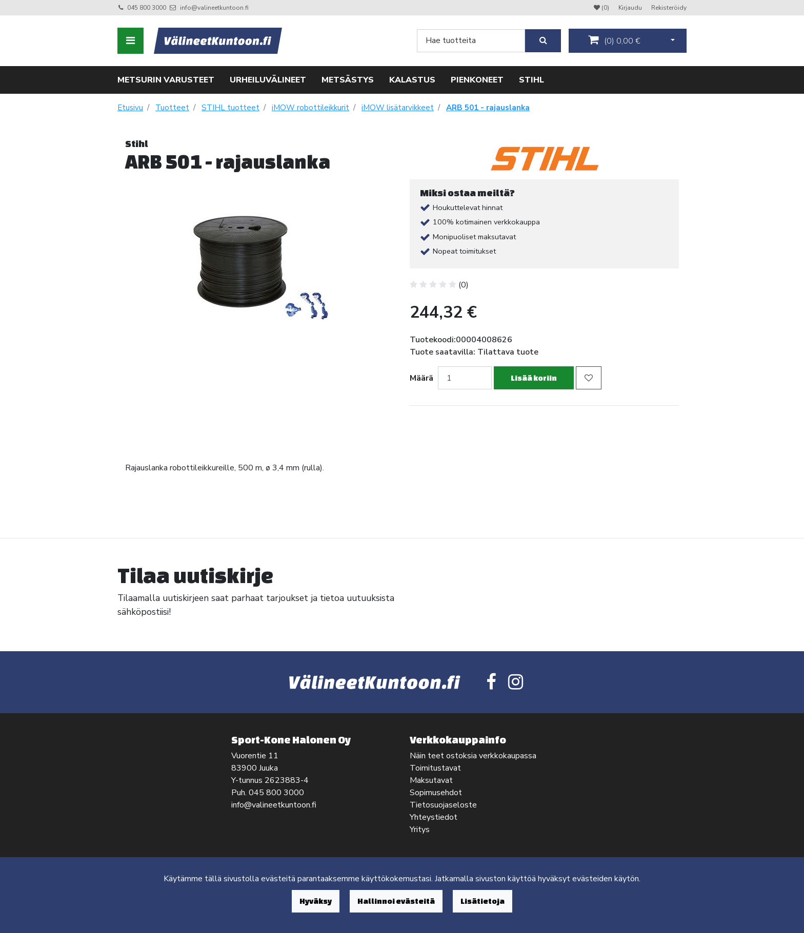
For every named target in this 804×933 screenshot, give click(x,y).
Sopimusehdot (436, 792)
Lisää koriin (534, 378)
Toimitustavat (435, 768)
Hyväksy (315, 901)
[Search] (471, 40)
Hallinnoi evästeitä (396, 901)
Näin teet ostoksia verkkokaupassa (473, 755)
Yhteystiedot (433, 817)
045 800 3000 (146, 8)
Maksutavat (431, 780)
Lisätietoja (482, 901)
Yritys (420, 829)
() (614, 40)
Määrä (421, 378)
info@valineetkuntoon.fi (214, 8)
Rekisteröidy (669, 8)
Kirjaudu (631, 8)
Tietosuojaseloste (443, 805)
